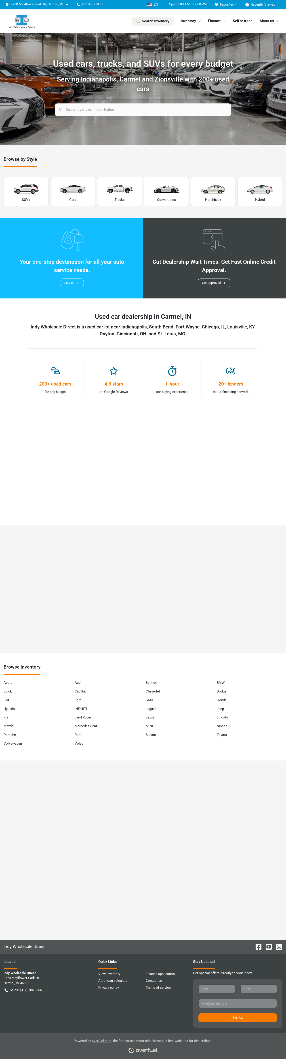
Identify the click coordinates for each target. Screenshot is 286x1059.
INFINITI (81, 709)
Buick (8, 691)
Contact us (154, 981)
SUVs (26, 192)
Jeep (220, 709)
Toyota (222, 735)
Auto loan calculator (113, 981)
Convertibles (166, 192)
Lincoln (222, 717)
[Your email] (237, 1003)
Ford (78, 700)
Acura (8, 683)
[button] (38, 4)
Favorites (224, 4)
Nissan (222, 726)
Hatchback (213, 192)
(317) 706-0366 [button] (90, 4)
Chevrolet (153, 691)
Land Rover (83, 717)
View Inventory (109, 974)
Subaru (151, 735)
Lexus (150, 717)
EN (152, 4)
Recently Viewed (260, 4)
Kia (6, 717)
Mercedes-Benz (86, 726)
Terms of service (158, 988)
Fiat (6, 700)
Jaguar (151, 709)
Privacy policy (108, 988)
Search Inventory (153, 21)
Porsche (10, 735)
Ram (78, 735)
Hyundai (10, 709)
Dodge (221, 691)
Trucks (119, 192)
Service (72, 283)
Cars (72, 192)
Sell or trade (242, 21)
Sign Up (238, 1017)
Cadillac (81, 691)
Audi (78, 683)
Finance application (160, 974)
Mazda (8, 726)
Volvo (79, 744)
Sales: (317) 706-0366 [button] (23, 990)
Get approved (214, 283)
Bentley (151, 683)
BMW (221, 683)
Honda (222, 700)
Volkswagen (13, 744)
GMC (149, 700)
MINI (149, 726)
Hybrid (259, 192)
